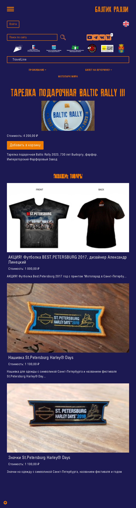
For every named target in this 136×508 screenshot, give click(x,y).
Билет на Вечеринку (97, 70)
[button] (37, 70)
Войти (13, 24)
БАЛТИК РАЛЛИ (111, 10)
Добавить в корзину (25, 145)
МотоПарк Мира (68, 77)
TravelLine (19, 59)
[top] (5, 502)
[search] (32, 37)
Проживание (36, 70)
